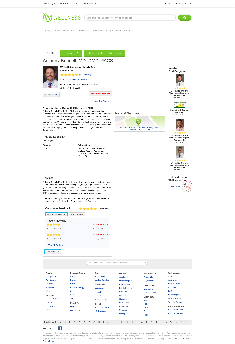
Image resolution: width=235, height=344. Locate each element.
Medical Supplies (102, 280)
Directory (48, 3)
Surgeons (123, 310)
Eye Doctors (51, 280)
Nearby (179, 70)
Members (147, 300)
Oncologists (124, 299)
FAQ (170, 291)
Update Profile (51, 94)
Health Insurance (102, 308)
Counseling (149, 285)
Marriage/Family (150, 293)
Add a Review (77, 214)
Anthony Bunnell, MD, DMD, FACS (118, 30)
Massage (49, 284)
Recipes (147, 315)
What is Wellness (175, 298)
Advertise (172, 287)
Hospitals (49, 302)
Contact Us (172, 280)
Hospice (98, 296)
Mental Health (150, 273)
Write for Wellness (175, 302)
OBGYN (122, 295)
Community (87, 3)
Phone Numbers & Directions (104, 53)
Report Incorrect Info (100, 94)
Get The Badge (102, 101)
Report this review (101, 224)
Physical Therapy (77, 287)
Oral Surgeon (80, 30)
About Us (172, 276)
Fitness (73, 280)
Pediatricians (124, 303)
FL (89, 30)
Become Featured (175, 313)
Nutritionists (50, 287)
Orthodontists (75, 310)
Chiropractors (51, 276)
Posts (146, 304)
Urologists (123, 314)
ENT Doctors (124, 284)
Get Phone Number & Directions (76, 79)
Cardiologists (124, 277)
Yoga (72, 298)
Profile (50, 53)
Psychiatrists (149, 277)
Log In (188, 3)
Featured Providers (176, 310)
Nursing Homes (101, 299)
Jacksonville (97, 30)
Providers (56, 30)
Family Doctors (125, 288)
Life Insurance (100, 311)
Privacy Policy (174, 284)
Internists (123, 292)
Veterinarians (51, 310)
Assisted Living (101, 288)
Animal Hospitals (52, 299)
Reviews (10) (71, 53)
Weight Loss (51, 291)
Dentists (73, 307)
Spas (72, 295)
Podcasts (147, 311)
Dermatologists (125, 281)
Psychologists (149, 281)
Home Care (99, 292)
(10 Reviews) (85, 75)
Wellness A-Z (67, 3)
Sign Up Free (172, 3)
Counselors (148, 289)
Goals (146, 308)
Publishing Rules (175, 295)
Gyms (72, 284)
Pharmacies (50, 306)
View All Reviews (56, 214)
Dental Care (68, 30)
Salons (73, 291)
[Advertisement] (98, 40)
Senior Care (100, 285)
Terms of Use (179, 338)
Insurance (99, 304)
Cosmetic (74, 276)
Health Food (100, 276)
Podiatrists (123, 306)
